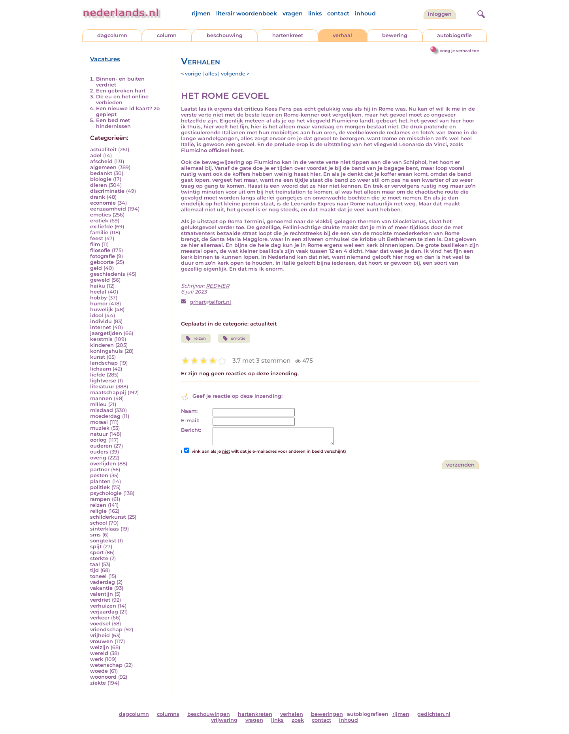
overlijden (103, 464)
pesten (99, 475)
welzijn (99, 647)
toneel (98, 576)
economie (103, 203)
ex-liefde (101, 227)
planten (100, 481)
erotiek (99, 221)
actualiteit (103, 149)
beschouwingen (208, 714)
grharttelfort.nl (210, 302)
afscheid (101, 161)
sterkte (99, 558)
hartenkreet (287, 35)
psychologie (106, 493)
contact (338, 13)
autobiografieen (367, 714)
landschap (104, 363)
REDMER (217, 286)
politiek (100, 487)
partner (99, 469)
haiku (97, 286)
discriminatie (107, 191)
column (167, 35)
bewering (394, 35)
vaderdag (102, 582)
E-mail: (190, 420)
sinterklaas (104, 529)
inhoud (365, 13)
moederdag (105, 416)
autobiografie (454, 35)
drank (97, 197)
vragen (293, 13)
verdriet (100, 600)
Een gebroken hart (120, 91)
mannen (101, 398)
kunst (97, 357)
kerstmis (101, 339)
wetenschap (106, 665)
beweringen (327, 714)
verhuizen (103, 606)
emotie (234, 338)
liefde (97, 375)
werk (96, 659)
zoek (298, 720)
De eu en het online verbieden (122, 99)
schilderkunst (108, 517)
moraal (99, 422)
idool (96, 315)
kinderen (102, 345)
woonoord (103, 677)
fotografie (102, 256)
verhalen (291, 714)
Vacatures (105, 59)
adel (96, 155)
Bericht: (191, 430)
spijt (96, 547)
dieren (98, 185)
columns (168, 714)
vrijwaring (224, 720)
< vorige (191, 74)
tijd (94, 570)
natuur (99, 434)
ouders (99, 452)
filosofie (100, 250)
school (98, 523)
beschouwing (225, 35)
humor (98, 304)
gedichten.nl (433, 714)
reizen (98, 505)
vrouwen (101, 641)
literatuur (102, 387)
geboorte (102, 262)
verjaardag (104, 612)
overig (98, 458)
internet (100, 327)
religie (98, 511)
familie (99, 232)
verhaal (342, 35)
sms (95, 535)
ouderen (101, 446)
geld (96, 268)
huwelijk (101, 309)
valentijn (101, 594)
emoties (100, 215)
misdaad (101, 410)
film (95, 244)
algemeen (103, 167)
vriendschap (106, 629)
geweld (100, 280)
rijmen (201, 13)
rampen (100, 499)
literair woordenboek (246, 13)
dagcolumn (112, 35)
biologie (100, 179)
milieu (98, 404)
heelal (98, 292)
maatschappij (108, 392)
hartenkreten (255, 714)
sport (97, 552)
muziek (99, 428)
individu (101, 321)
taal (95, 564)
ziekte (98, 683)
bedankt (101, 173)
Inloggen (440, 14)
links (315, 13)
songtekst (103, 541)
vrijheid (100, 635)
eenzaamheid (108, 209)
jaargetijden (106, 333)
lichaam (100, 369)
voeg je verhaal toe (459, 50)
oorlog (98, 440)
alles (211, 74)
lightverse (103, 381)
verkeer (99, 618)
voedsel (100, 624)
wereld (99, 653)
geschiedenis (107, 274)
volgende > (235, 74)
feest (96, 238)
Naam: (189, 411)
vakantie (101, 588)
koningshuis (106, 351)
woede (99, 671)
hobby (98, 298)
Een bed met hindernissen (113, 123)
